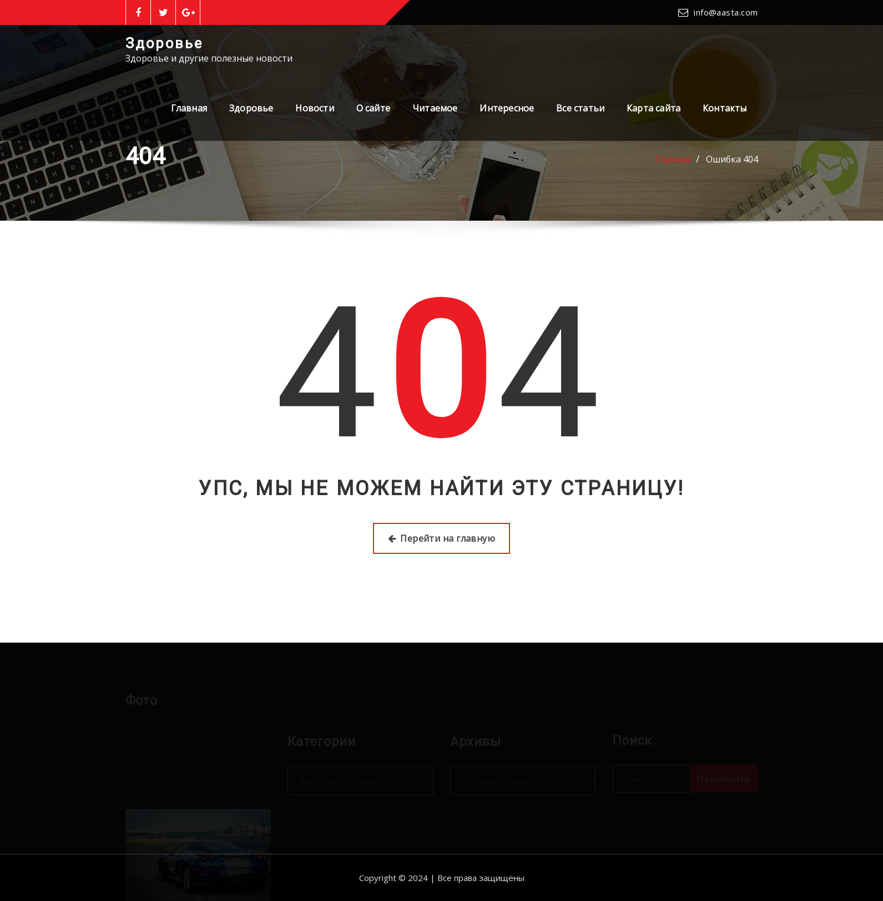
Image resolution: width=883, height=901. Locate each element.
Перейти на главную (442, 538)
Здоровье (164, 43)
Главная (189, 108)
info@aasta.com (726, 12)
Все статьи (580, 108)
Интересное (507, 108)
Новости (314, 108)
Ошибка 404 (732, 159)
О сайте (373, 108)
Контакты (724, 108)
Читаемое (434, 108)
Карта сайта (653, 108)
